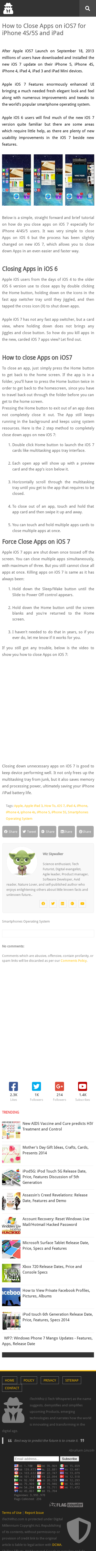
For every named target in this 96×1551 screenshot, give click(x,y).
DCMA (56, 1545)
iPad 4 (70, 806)
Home (9, 1380)
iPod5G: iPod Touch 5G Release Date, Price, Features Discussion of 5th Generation (55, 1177)
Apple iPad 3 (33, 806)
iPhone (82, 806)
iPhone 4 (12, 812)
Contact (12, 1388)
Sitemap (71, 1380)
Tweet (29, 832)
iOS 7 (61, 806)
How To (50, 806)
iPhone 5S (58, 812)
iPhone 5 (43, 812)
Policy (29, 1380)
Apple (18, 806)
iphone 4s (27, 812)
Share (10, 832)
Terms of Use (12, 1513)
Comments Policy (74, 961)
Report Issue (34, 1513)
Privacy (50, 1380)
